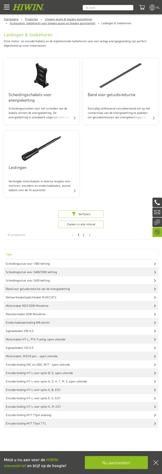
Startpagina (11, 19)
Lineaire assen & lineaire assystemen (68, 19)
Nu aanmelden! (116, 462)
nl (158, 7)
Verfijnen (81, 214)
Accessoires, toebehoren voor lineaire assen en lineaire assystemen (52, 23)
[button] (74, 118)
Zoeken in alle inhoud (81, 224)
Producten (31, 19)
